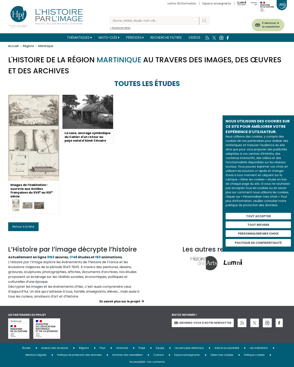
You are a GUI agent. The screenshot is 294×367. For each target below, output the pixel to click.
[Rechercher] (154, 21)
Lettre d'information (182, 3)
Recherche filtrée (166, 37)
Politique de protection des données (79, 355)
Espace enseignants (217, 3)
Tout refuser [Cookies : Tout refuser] (258, 225)
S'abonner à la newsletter (266, 24)
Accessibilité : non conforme (147, 362)
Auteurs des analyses (54, 348)
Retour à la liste (23, 227)
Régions (28, 46)
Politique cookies (254, 355)
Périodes (133, 37)
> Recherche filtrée (120, 28)
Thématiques (78, 37)
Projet (142, 348)
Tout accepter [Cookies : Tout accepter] (258, 216)
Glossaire (122, 348)
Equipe (160, 348)
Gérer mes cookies (221, 355)
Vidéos (194, 37)
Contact (158, 355)
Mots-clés (107, 37)
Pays (103, 348)
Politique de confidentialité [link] (258, 243)
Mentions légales (36, 355)
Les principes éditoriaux (189, 348)
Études (26, 348)
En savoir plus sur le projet (119, 301)
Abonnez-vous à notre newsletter (202, 322)
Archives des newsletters (127, 355)
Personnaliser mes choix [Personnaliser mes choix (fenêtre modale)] (258, 234)
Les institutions (259, 348)
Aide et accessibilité (226, 348)
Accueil (13, 46)
